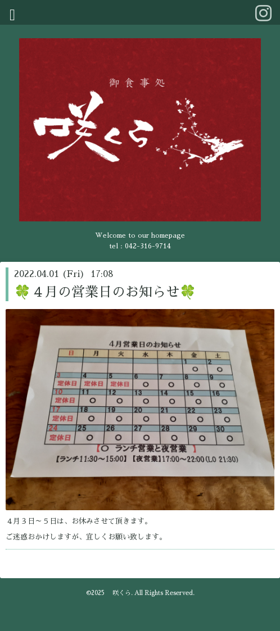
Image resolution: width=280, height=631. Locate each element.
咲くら (118, 593)
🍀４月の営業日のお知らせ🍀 (105, 292)
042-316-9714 (148, 246)
